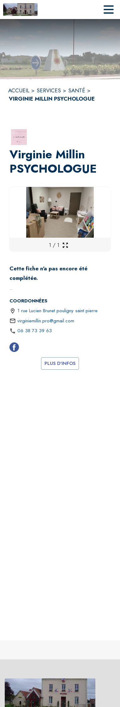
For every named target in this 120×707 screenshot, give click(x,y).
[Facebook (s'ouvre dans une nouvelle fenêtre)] (14, 348)
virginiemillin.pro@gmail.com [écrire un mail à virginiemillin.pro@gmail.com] (45, 320)
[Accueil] (20, 9)
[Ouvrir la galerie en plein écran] (65, 245)
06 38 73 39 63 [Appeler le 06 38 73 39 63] (34, 330)
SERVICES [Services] (49, 90)
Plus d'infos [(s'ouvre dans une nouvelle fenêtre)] (60, 363)
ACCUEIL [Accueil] (18, 90)
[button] (18, 137)
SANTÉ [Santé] (76, 90)
